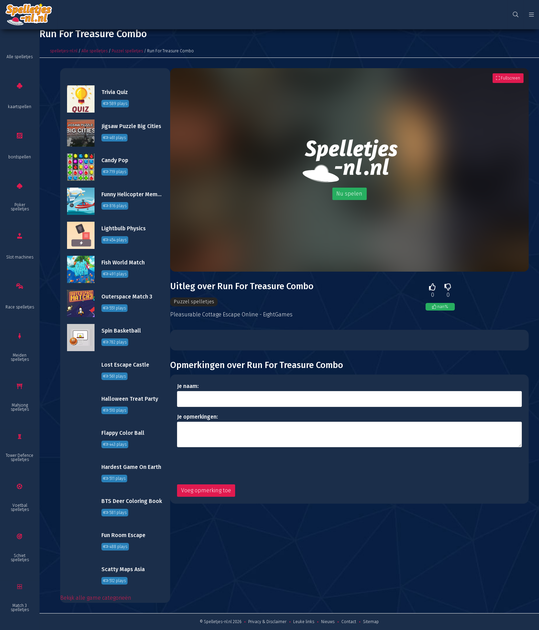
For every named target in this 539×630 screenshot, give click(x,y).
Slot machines (19, 257)
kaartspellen (19, 106)
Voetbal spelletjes (20, 507)
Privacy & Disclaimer (267, 621)
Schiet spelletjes (20, 557)
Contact (348, 621)
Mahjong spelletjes (20, 407)
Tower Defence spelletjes (19, 457)
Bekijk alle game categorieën (95, 598)
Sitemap (371, 621)
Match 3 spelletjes (20, 607)
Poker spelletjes (20, 206)
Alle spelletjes (20, 56)
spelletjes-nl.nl (63, 51)
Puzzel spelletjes (127, 51)
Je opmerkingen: (197, 417)
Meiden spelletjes (20, 357)
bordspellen (19, 157)
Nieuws (327, 621)
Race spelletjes (20, 307)
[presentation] (229, 466)
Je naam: (188, 386)
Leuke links (303, 621)
